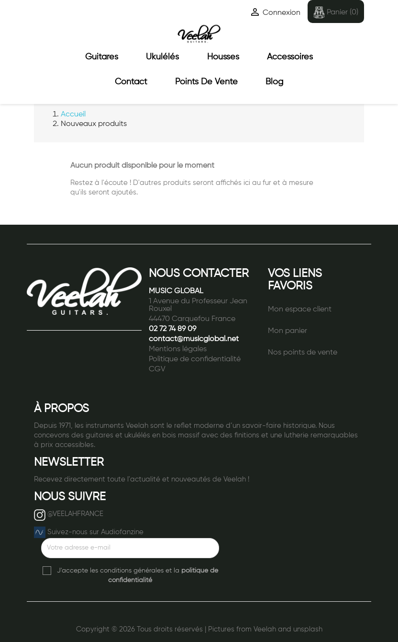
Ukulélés (162, 57)
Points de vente (206, 82)
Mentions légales (178, 349)
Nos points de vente (302, 352)
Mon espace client (300, 309)
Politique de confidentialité (195, 359)
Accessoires (290, 57)
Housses (223, 57)
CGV (157, 369)
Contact (131, 82)
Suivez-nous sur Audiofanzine (95, 532)
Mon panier (287, 331)
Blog (274, 82)
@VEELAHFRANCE (75, 513)
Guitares (101, 57)
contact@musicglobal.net (194, 339)
